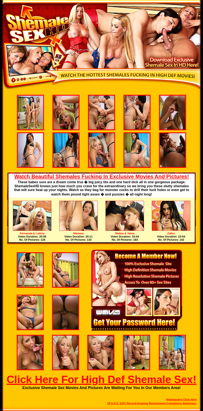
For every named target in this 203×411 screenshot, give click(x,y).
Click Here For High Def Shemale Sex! (101, 379)
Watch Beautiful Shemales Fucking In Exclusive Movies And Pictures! (101, 176)
